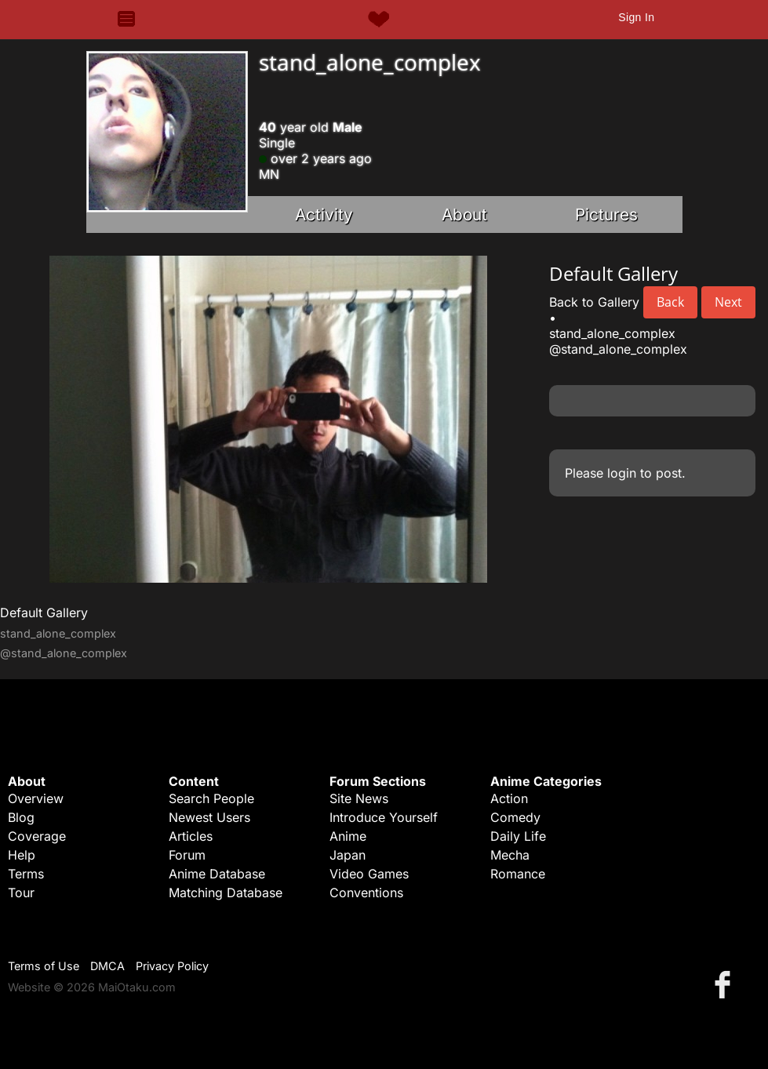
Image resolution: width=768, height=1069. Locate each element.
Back (670, 302)
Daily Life (518, 836)
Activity (324, 214)
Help (21, 855)
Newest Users (209, 817)
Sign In (636, 17)
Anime (347, 836)
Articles (191, 836)
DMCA (107, 966)
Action (509, 798)
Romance (517, 874)
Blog (21, 817)
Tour (21, 892)
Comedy (515, 817)
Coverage (37, 836)
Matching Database (225, 892)
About (464, 214)
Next (728, 302)
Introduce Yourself (383, 817)
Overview (36, 798)
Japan (347, 855)
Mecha (510, 855)
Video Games (369, 874)
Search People (211, 798)
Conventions (366, 892)
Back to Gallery (594, 302)
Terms (26, 874)
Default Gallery (44, 612)
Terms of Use (43, 966)
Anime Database (217, 874)
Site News (358, 798)
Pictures (606, 214)
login (621, 473)
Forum (187, 855)
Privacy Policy (172, 966)
